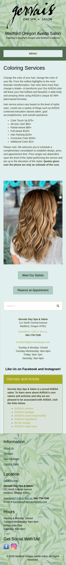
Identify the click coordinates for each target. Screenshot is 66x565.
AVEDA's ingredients (25, 419)
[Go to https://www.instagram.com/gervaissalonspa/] (14, 546)
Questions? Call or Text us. (33, 331)
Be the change (22, 422)
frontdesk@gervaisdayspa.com (33, 342)
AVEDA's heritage (24, 412)
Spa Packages (11, 458)
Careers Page (11, 464)
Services (8, 453)
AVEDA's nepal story (25, 426)
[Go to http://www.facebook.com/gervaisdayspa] (6, 546)
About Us (9, 448)
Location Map (11, 480)
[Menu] (33, 53)
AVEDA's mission (23, 408)
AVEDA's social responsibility (30, 415)
